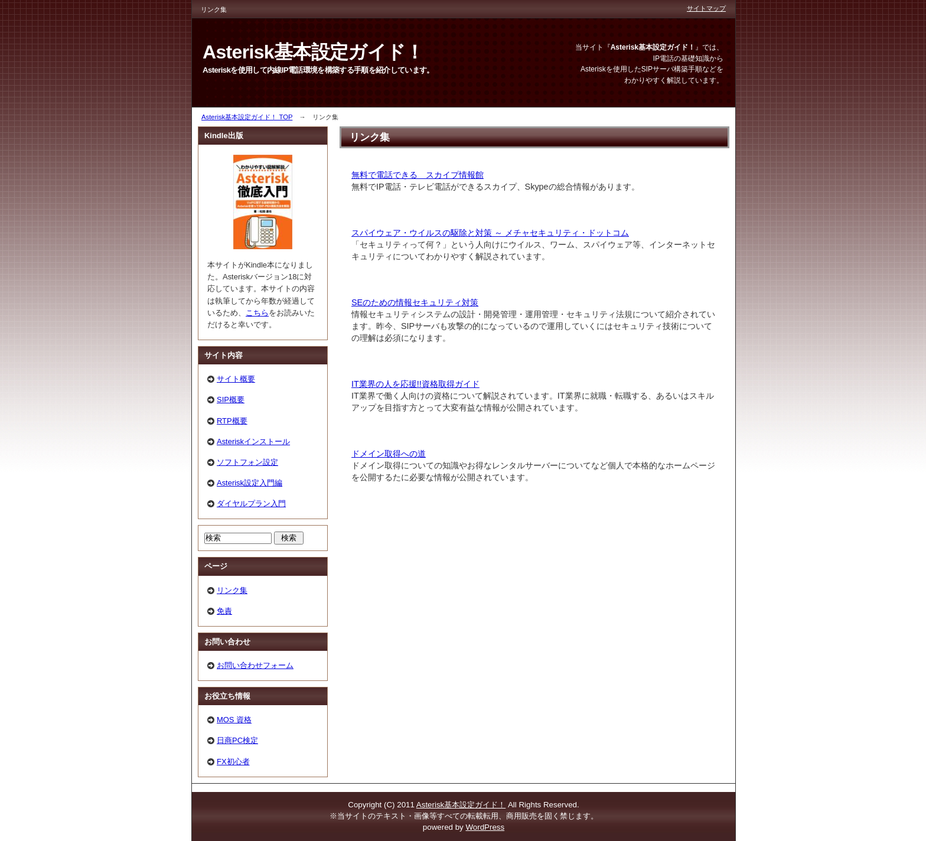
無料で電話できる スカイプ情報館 (417, 175)
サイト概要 (236, 378)
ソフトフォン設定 (247, 462)
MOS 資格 (234, 719)
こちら (257, 312)
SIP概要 (230, 399)
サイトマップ (706, 8)
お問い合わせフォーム (255, 665)
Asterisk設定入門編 (249, 482)
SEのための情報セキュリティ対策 (414, 302)
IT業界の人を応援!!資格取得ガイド (415, 384)
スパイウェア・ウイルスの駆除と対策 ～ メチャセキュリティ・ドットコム (490, 232)
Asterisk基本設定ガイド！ (461, 804)
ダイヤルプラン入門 (251, 503)
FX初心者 (233, 761)
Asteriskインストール (253, 441)
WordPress (484, 827)
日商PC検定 (237, 740)
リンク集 (232, 590)
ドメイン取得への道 (388, 453)
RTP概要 (232, 420)
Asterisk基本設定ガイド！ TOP (246, 116)
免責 (224, 611)
